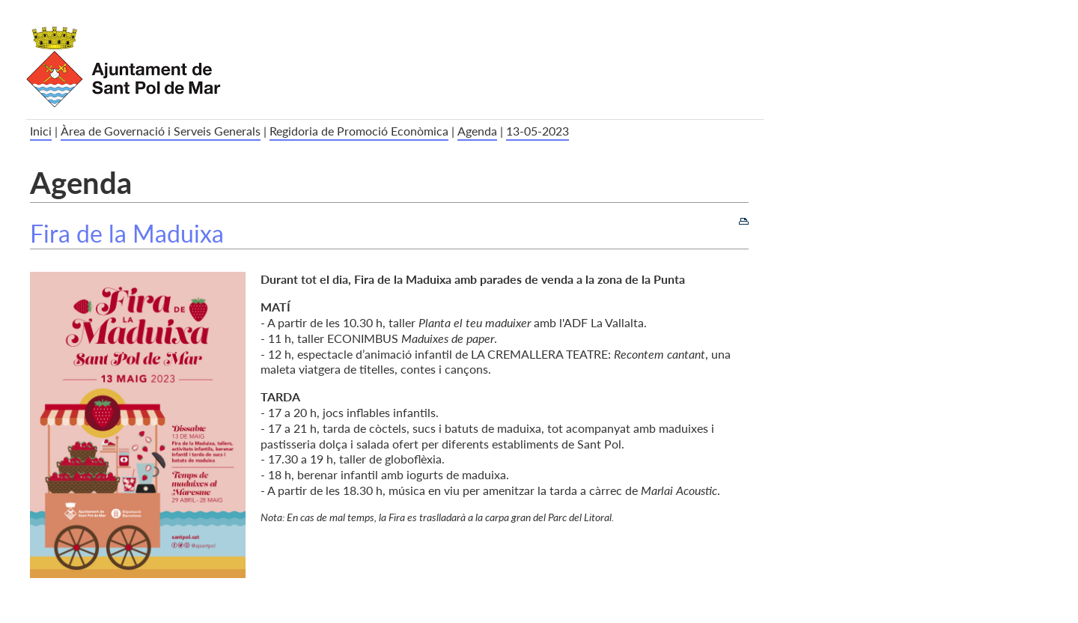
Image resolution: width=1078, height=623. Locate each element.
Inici (41, 131)
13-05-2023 (537, 131)
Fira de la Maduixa (127, 233)
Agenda (477, 131)
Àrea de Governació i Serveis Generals (161, 131)
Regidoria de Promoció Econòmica (359, 131)
